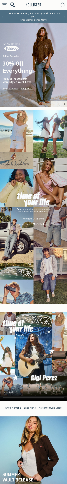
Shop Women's (28, 19)
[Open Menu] (3, 5)
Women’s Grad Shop (33, 218)
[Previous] (2, 16)
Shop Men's (41, 19)
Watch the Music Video (50, 407)
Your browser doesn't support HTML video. (33, 354)
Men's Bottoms (41, 224)
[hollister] (33, 4)
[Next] (64, 16)
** (31, 81)
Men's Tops (24, 224)
